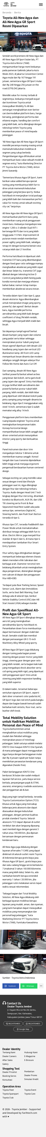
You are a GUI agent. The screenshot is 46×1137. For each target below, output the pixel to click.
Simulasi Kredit (31, 1079)
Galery (5, 1064)
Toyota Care (29, 1093)
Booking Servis (9, 1076)
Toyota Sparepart (10, 1093)
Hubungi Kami (31, 1052)
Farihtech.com (29, 1112)
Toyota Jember (23, 1006)
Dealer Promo (30, 1075)
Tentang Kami (8, 1052)
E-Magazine (29, 1056)
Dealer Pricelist (9, 1072)
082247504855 (13, 1023)
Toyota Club (7, 1097)
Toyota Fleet (8, 1090)
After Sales (7, 1060)
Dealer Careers (9, 1056)
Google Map (23, 1029)
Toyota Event (30, 1090)
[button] (10, 986)
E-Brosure (29, 1060)
